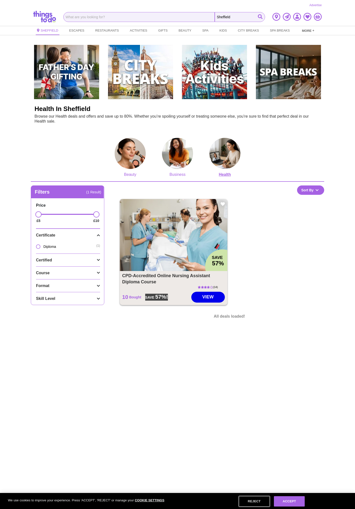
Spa (205, 30)
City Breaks (248, 30)
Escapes (76, 30)
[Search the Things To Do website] (240, 17)
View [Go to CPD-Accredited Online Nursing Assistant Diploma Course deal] (208, 296)
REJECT (254, 501)
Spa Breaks (280, 30)
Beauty (184, 30)
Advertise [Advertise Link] (315, 5)
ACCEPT (289, 501)
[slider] (39, 214)
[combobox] (139, 17)
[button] (276, 17)
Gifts (163, 30)
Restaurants (107, 30)
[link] (308, 30)
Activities (138, 30)
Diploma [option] (46, 246)
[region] (177, 501)
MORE (308, 30)
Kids (223, 30)
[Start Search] (260, 17)
